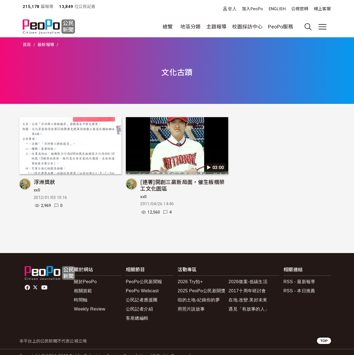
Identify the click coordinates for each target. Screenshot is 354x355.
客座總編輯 (137, 318)
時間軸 (80, 300)
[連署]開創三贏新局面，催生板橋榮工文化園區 (182, 185)
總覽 (168, 27)
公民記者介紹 (139, 309)
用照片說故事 (191, 309)
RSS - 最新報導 (299, 281)
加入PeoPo (252, 8)
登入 (232, 9)
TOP (324, 341)
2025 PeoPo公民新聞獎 (201, 290)
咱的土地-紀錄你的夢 (199, 300)
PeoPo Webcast (142, 290)
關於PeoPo (85, 281)
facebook (28, 287)
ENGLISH (277, 8)
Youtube (44, 287)
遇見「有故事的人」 (248, 309)
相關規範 (83, 290)
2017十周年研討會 (247, 290)
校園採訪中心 (247, 27)
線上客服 (322, 8)
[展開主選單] (322, 26)
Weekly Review (89, 309)
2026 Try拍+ (190, 281)
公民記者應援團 (142, 300)
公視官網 (299, 8)
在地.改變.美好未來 (247, 300)
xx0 (37, 190)
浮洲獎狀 (44, 181)
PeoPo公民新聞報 (144, 281)
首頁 (27, 44)
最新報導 (45, 44)
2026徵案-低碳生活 (247, 281)
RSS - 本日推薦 (299, 290)
